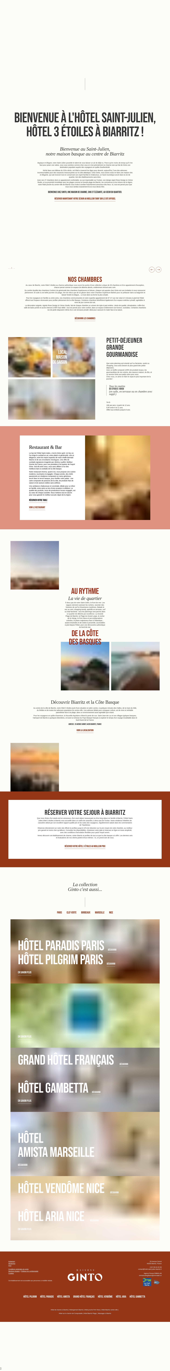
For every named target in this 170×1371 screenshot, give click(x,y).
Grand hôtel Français (83, 1297)
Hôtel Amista (63, 1297)
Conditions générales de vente (18, 1269)
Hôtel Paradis (47, 1297)
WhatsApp (11, 1263)
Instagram (11, 1261)
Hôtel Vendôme (105, 1297)
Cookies (11, 1273)
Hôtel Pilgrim (30, 1297)
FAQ (9, 1266)
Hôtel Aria (121, 1297)
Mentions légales (14, 1271)
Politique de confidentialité (29, 1271)
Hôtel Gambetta (137, 1297)
